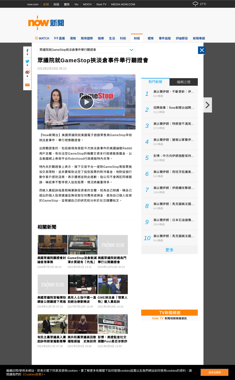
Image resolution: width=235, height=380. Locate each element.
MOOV (87, 4)
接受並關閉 (215, 372)
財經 (56, 4)
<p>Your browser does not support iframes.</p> (169, 281)
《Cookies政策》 (32, 374)
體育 (67, 4)
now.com (33, 4)
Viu (76, 4)
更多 (169, 250)
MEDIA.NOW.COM (123, 4)
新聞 (46, 4)
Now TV (101, 4)
